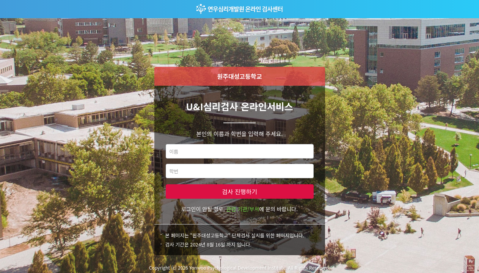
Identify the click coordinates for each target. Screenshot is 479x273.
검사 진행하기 (239, 191)
